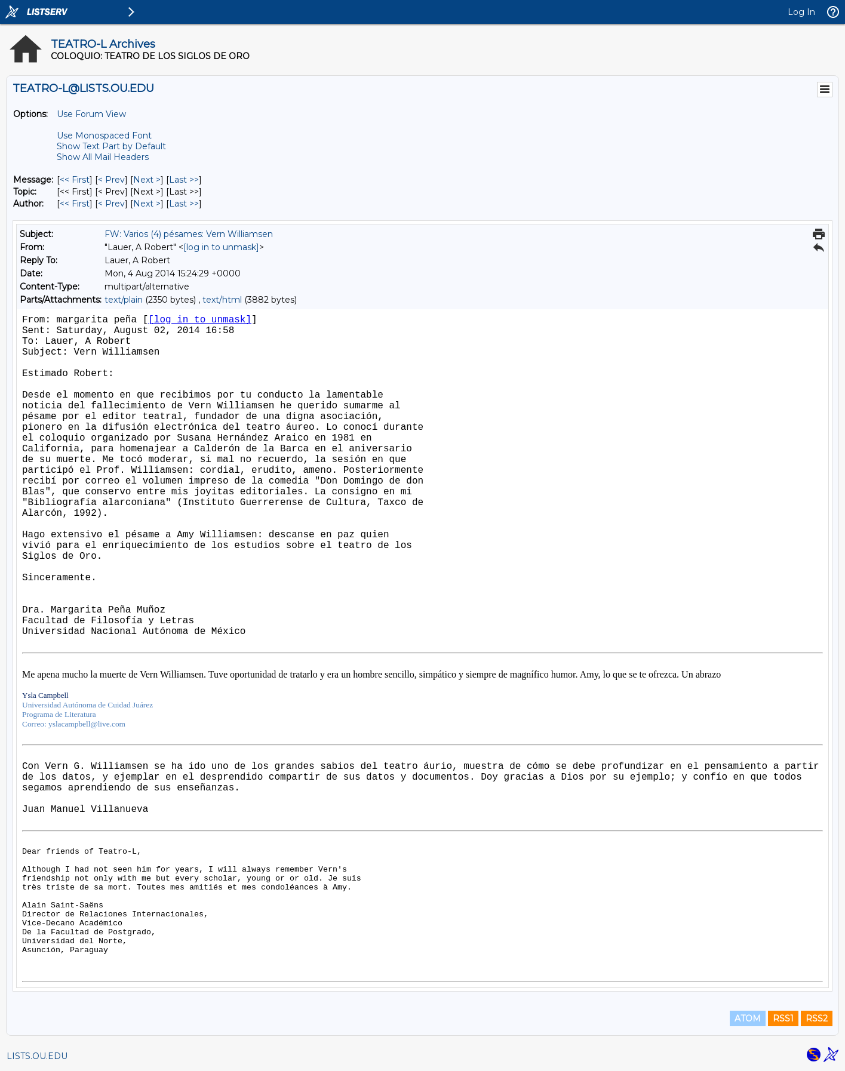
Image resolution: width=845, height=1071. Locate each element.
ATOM (748, 1018)
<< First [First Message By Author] (75, 203)
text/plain (124, 299)
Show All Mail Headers (103, 157)
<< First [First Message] (75, 179)
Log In (801, 12)
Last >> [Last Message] (184, 179)
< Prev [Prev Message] (111, 179)
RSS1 (783, 1018)
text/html (222, 299)
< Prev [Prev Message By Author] (111, 203)
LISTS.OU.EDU (37, 1056)
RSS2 (817, 1018)
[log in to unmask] (221, 247)
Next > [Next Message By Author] (147, 203)
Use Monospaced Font (104, 135)
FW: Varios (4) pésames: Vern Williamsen (189, 234)
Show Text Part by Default (111, 146)
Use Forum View (91, 114)
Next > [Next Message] (147, 179)
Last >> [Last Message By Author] (184, 203)
